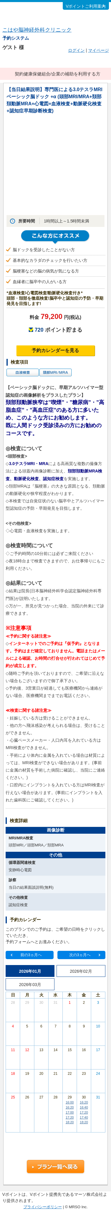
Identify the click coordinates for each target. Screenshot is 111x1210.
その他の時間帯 (70, 1127)
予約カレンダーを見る (55, 350)
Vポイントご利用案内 (86, 6)
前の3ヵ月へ (31, 955)
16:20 (70, 1107)
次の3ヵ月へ (80, 955)
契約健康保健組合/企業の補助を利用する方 (57, 73)
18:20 (70, 1122)
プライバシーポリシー (42, 1207)
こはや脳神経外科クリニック (37, 30)
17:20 (70, 1117)
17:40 (84, 1117)
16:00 (70, 1102)
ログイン (76, 50)
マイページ (98, 50)
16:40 (84, 1107)
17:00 (70, 1112)
